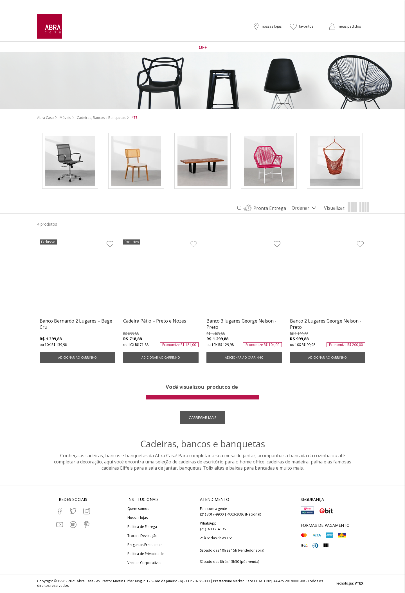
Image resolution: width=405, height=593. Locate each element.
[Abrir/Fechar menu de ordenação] (305, 208)
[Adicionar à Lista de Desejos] (109, 244)
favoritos (306, 26)
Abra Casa (45, 118)
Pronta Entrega (269, 208)
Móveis (65, 118)
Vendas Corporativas (144, 563)
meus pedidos (349, 26)
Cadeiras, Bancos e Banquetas (101, 118)
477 (134, 118)
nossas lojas (272, 26)
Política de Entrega (142, 527)
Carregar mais (203, 418)
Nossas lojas (137, 518)
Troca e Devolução (142, 536)
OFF (203, 47)
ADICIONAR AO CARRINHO (77, 358)
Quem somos (138, 509)
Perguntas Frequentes (144, 545)
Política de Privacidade (145, 554)
